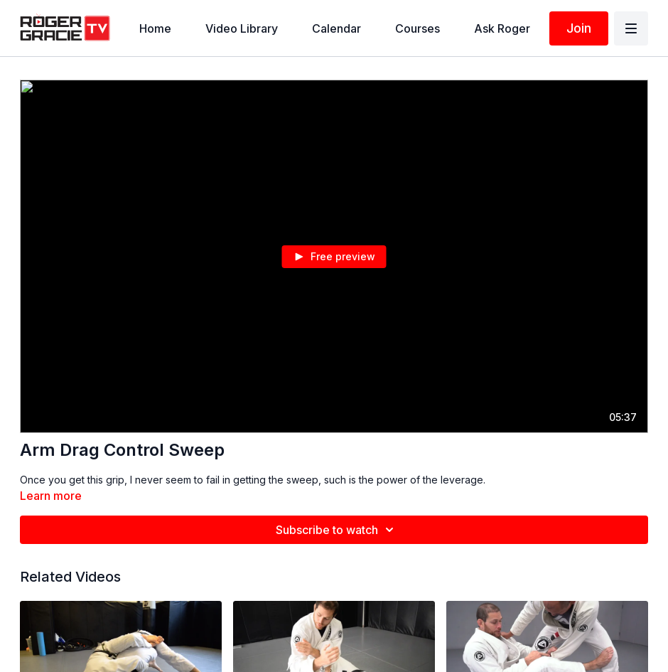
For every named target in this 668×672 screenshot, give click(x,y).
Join (578, 28)
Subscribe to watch (337, 529)
